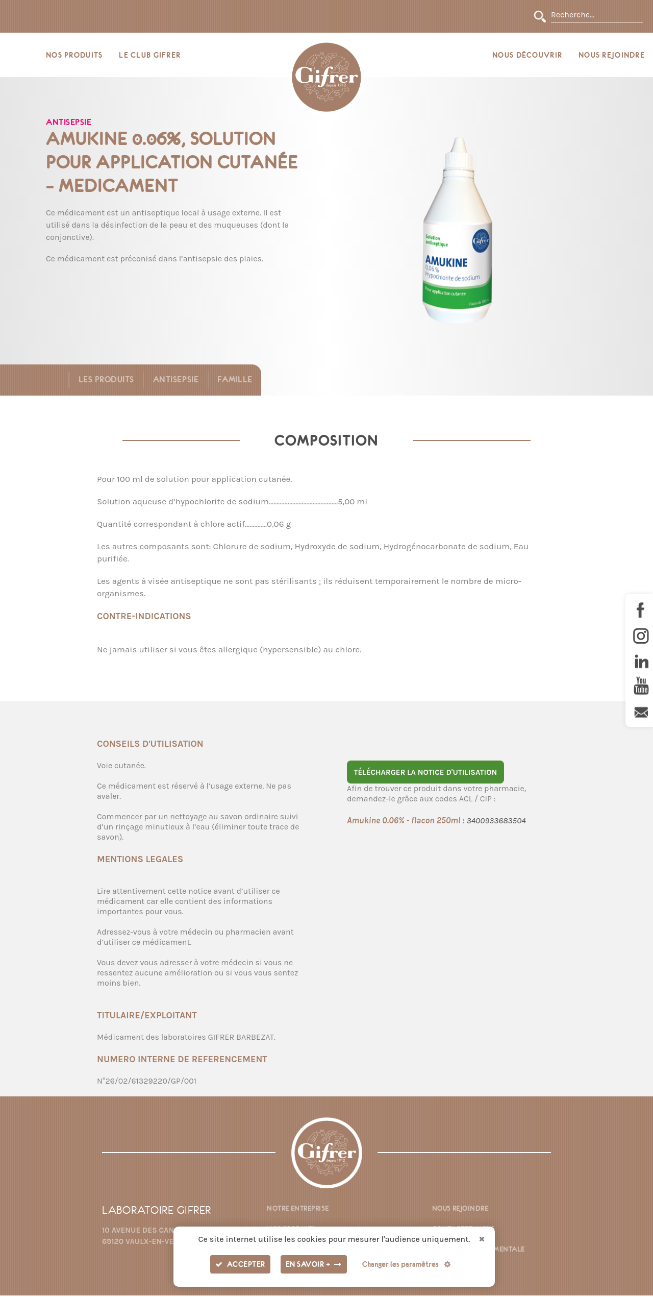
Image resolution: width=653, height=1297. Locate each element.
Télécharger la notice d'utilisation (425, 773)
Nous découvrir (527, 56)
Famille (234, 381)
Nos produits (74, 56)
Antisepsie (174, 381)
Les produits (104, 381)
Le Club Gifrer (150, 56)
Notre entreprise (298, 1210)
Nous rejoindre (612, 56)
